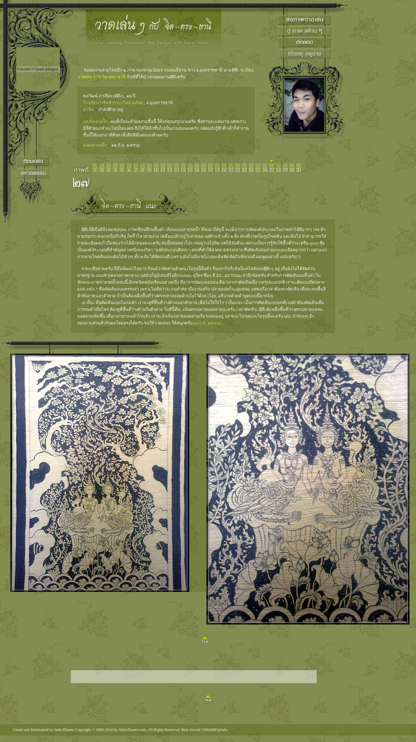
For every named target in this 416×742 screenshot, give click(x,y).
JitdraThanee (64, 729)
